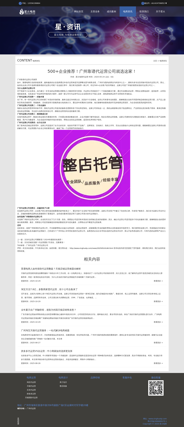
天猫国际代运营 (31, 398)
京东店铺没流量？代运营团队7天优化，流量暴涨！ (44, 242)
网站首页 (78, 11)
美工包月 (63, 382)
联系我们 (144, 11)
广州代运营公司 (42, 245)
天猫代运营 (31, 386)
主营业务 (95, 11)
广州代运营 (30, 245)
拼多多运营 (31, 394)
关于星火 (160, 11)
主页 (155, 61)
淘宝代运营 (31, 382)
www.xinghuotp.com (158, 419)
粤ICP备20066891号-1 (157, 421)
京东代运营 (31, 390)
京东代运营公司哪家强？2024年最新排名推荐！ (43, 240)
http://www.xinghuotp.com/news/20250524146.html (91, 248)
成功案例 (111, 11)
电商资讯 (127, 11)
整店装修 (63, 386)
